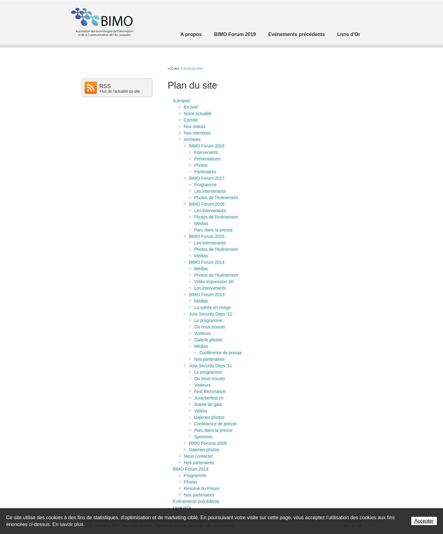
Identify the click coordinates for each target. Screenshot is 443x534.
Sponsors (203, 436)
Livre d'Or (348, 34)
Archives (192, 139)
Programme (205, 184)
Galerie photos (208, 339)
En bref (191, 107)
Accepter (424, 521)
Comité (191, 120)
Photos (201, 165)
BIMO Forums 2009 (207, 443)
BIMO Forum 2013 (206, 294)
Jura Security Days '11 (210, 365)
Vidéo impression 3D (214, 281)
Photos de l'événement (216, 197)
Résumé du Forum (202, 488)
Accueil (174, 68)
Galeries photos (209, 417)
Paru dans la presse (213, 229)
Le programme (208, 320)
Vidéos (200, 410)
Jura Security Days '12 (210, 313)
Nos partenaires (209, 359)
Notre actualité (198, 113)
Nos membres (197, 132)
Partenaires (205, 171)
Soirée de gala (208, 404)
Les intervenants (210, 191)
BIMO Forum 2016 (206, 204)
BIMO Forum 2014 (206, 262)
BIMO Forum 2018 (206, 145)
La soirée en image (212, 307)
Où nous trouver (209, 326)
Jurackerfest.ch (208, 397)
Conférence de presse (220, 352)
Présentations (207, 158)
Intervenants (206, 152)
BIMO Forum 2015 (206, 236)
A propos (191, 34)
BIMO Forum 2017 (206, 178)
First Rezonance (209, 391)
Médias (201, 223)
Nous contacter (198, 456)
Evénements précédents (296, 34)
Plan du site (192, 68)
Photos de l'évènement (216, 217)
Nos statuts (195, 126)
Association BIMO (101, 22)
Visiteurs (202, 333)
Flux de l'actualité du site (120, 91)
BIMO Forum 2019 (235, 34)
